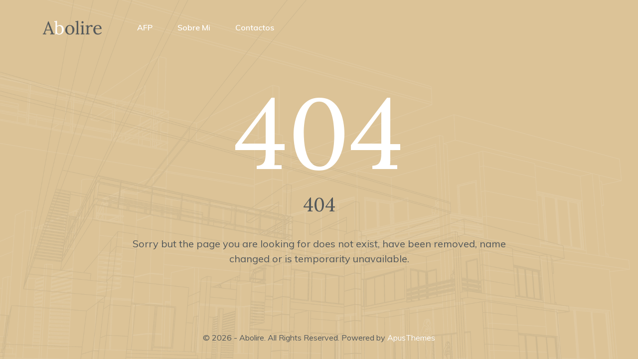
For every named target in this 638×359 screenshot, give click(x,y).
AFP (145, 27)
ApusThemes (411, 338)
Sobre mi (193, 27)
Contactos (254, 27)
